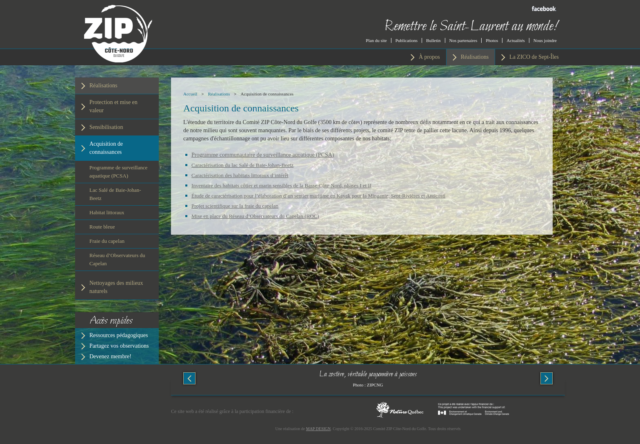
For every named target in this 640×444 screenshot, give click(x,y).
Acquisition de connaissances (267, 93)
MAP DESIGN (318, 428)
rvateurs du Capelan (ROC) (290, 216)
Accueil (190, 93)
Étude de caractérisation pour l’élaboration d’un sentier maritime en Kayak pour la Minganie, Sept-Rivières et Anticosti (318, 196)
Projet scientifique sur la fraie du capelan (234, 206)
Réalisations (219, 93)
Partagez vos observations (119, 346)
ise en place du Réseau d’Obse (228, 216)
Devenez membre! (110, 356)
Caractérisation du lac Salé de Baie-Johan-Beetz (242, 165)
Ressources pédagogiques (118, 335)
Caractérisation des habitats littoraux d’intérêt (240, 175)
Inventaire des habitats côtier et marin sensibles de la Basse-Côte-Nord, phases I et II (281, 185)
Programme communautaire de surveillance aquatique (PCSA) (262, 155)
